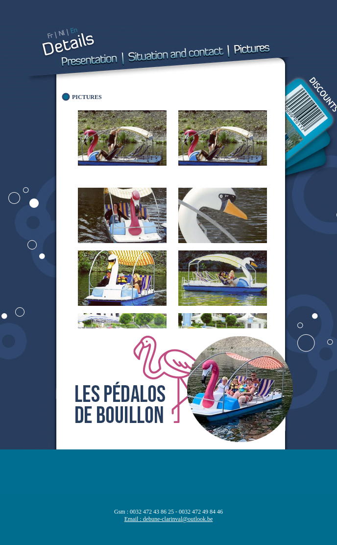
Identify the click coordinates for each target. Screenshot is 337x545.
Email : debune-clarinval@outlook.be (168, 519)
